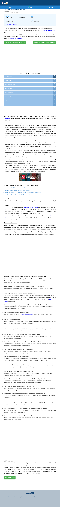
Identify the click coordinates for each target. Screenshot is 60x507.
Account (50, 7)
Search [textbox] (10, 7)
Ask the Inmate (3, 497)
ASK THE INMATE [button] (10, 478)
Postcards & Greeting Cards (28, 497)
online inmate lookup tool (26, 314)
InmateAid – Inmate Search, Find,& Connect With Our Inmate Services (23, 195)
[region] (30, 110)
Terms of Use (24, 500)
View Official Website (11, 24)
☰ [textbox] (58, 3)
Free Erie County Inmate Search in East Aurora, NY (18, 190)
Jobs (50, 497)
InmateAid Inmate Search (31, 207)
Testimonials (16, 500)
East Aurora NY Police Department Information (17, 188)
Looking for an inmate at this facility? (15, 42)
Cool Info (39, 497)
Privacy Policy (32, 500)
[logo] (4, 5)
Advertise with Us (41, 500)
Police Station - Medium (49, 30)
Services (45, 497)
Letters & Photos (13, 497)
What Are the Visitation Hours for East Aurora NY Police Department (23, 192)
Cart (30, 7)
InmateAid (7, 118)
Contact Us (55, 497)
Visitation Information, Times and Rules (44, 42)
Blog (20, 497)
